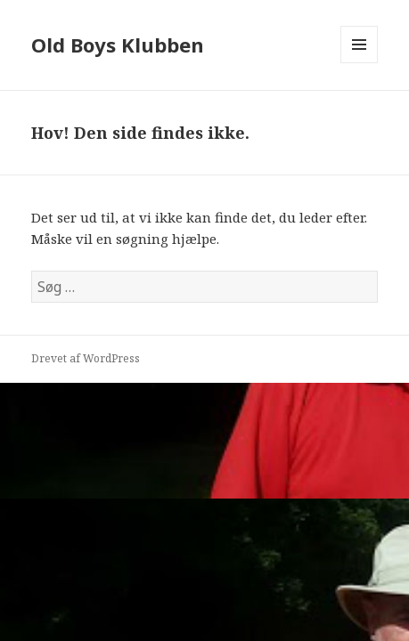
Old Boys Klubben (117, 44)
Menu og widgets (359, 62)
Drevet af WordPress (85, 358)
